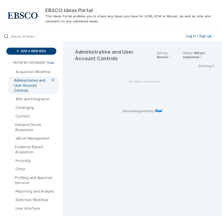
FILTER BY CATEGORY (27, 63)
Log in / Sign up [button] (200, 36)
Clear (51, 63)
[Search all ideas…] (34, 36)
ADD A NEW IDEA (31, 51)
